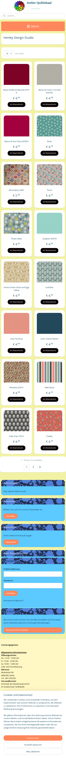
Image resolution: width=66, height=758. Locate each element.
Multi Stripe (49, 387)
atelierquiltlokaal (11, 733)
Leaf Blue (49, 287)
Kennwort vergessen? (14, 600)
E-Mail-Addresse (12, 569)
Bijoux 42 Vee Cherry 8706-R (16, 141)
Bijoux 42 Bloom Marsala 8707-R (16, 91)
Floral (49, 190)
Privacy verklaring (8, 722)
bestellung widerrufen (52, 747)
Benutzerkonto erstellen (17, 630)
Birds (49, 141)
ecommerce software (21, 752)
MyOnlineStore (48, 752)
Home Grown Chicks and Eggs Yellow (16, 289)
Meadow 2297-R (16, 387)
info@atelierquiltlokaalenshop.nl (15, 719)
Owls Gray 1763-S (16, 436)
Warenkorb (11, 542)
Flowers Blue (16, 239)
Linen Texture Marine (49, 339)
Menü (33, 26)
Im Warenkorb (16, 104)
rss (40, 747)
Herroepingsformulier (10, 716)
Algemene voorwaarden (11, 713)
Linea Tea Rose (16, 339)
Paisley (49, 436)
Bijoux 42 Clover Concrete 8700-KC (49, 91)
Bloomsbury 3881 (16, 190)
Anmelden (10, 516)
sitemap (34, 747)
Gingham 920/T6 (50, 239)
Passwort (8, 580)
